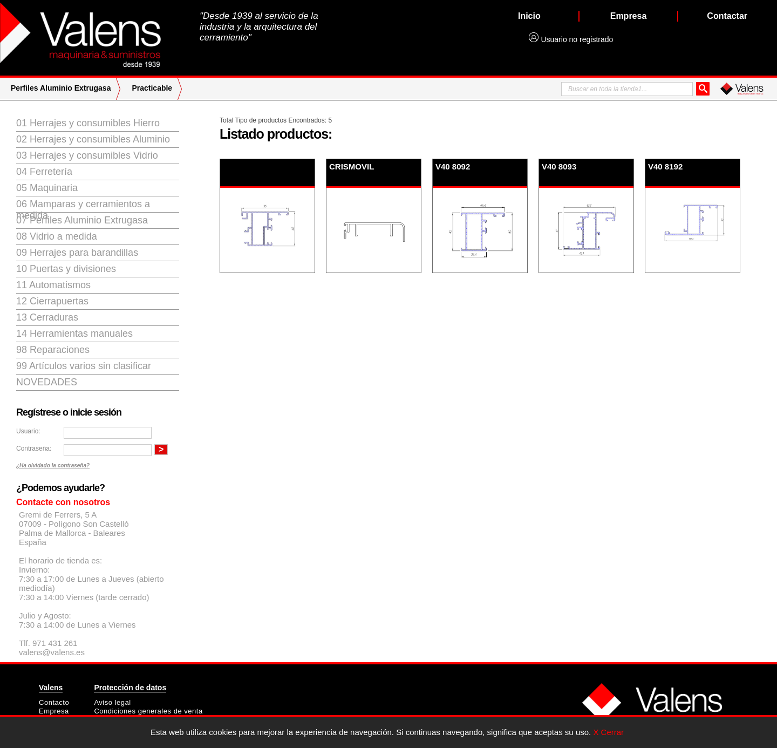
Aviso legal (112, 702)
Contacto (54, 702)
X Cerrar (608, 732)
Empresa (54, 711)
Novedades (46, 382)
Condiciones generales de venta (148, 711)
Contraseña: (33, 448)
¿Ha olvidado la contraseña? (53, 465)
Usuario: (28, 431)
